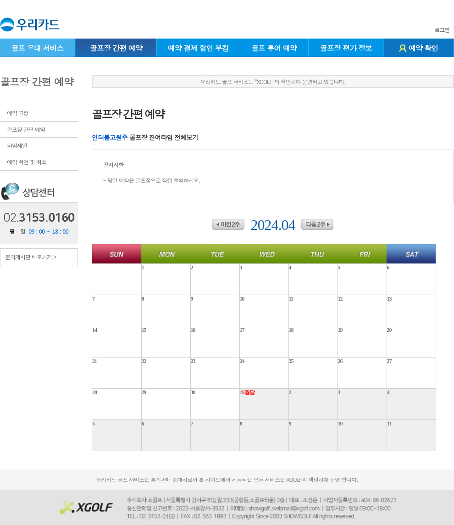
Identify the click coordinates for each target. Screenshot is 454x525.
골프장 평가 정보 (346, 48)
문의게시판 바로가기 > (30, 257)
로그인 (441, 30)
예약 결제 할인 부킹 (198, 48)
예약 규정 (17, 113)
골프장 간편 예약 (116, 48)
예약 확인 (418, 48)
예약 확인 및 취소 (26, 162)
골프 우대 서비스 (37, 48)
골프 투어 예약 (274, 48)
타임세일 (17, 145)
